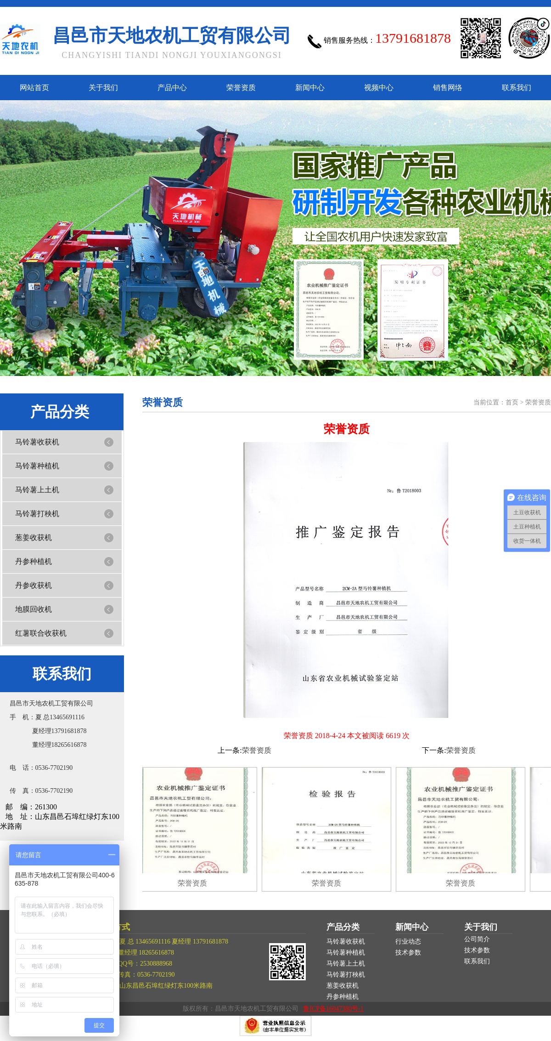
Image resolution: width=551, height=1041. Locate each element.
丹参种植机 (33, 561)
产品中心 (172, 87)
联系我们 (516, 87)
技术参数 (408, 952)
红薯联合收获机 (41, 633)
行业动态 (408, 941)
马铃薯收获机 (37, 442)
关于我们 (103, 87)
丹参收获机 (33, 585)
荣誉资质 (241, 87)
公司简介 (477, 939)
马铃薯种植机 (37, 466)
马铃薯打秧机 (37, 514)
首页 (512, 402)
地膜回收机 (33, 609)
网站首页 (34, 87)
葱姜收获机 (33, 537)
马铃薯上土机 (37, 490)
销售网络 (447, 87)
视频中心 (379, 87)
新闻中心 (310, 87)
